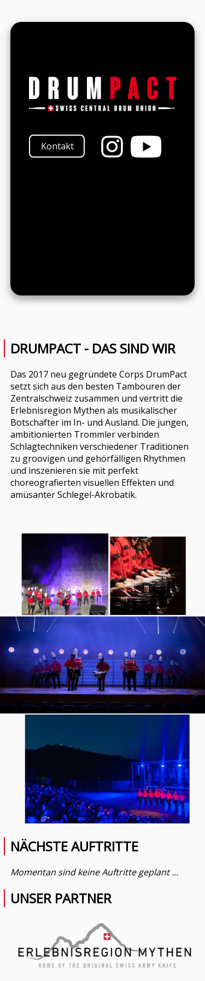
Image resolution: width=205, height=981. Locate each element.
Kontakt (57, 146)
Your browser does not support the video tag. (102, 228)
